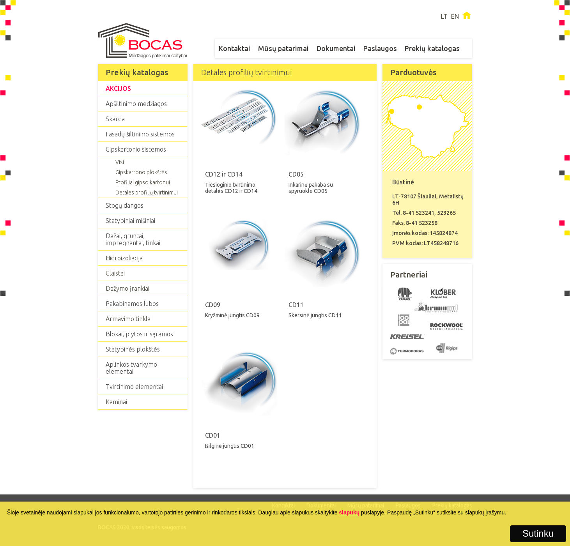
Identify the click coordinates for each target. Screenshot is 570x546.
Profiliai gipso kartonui (142, 182)
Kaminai (116, 401)
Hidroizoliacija (124, 258)
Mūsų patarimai (283, 48)
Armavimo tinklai (129, 318)
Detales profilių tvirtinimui (146, 192)
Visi (119, 162)
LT (444, 16)
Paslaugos (380, 48)
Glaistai (115, 273)
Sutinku (538, 533)
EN (455, 16)
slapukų (349, 512)
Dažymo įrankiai (127, 288)
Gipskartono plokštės (141, 172)
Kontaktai (234, 48)
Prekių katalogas (432, 48)
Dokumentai (336, 48)
